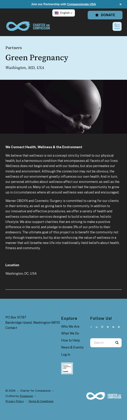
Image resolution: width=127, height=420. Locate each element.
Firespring (26, 396)
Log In (65, 354)
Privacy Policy (14, 401)
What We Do (70, 333)
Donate (105, 15)
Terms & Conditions (40, 401)
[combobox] (101, 342)
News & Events (72, 347)
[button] (120, 4)
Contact (11, 328)
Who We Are (70, 326)
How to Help (70, 340)
